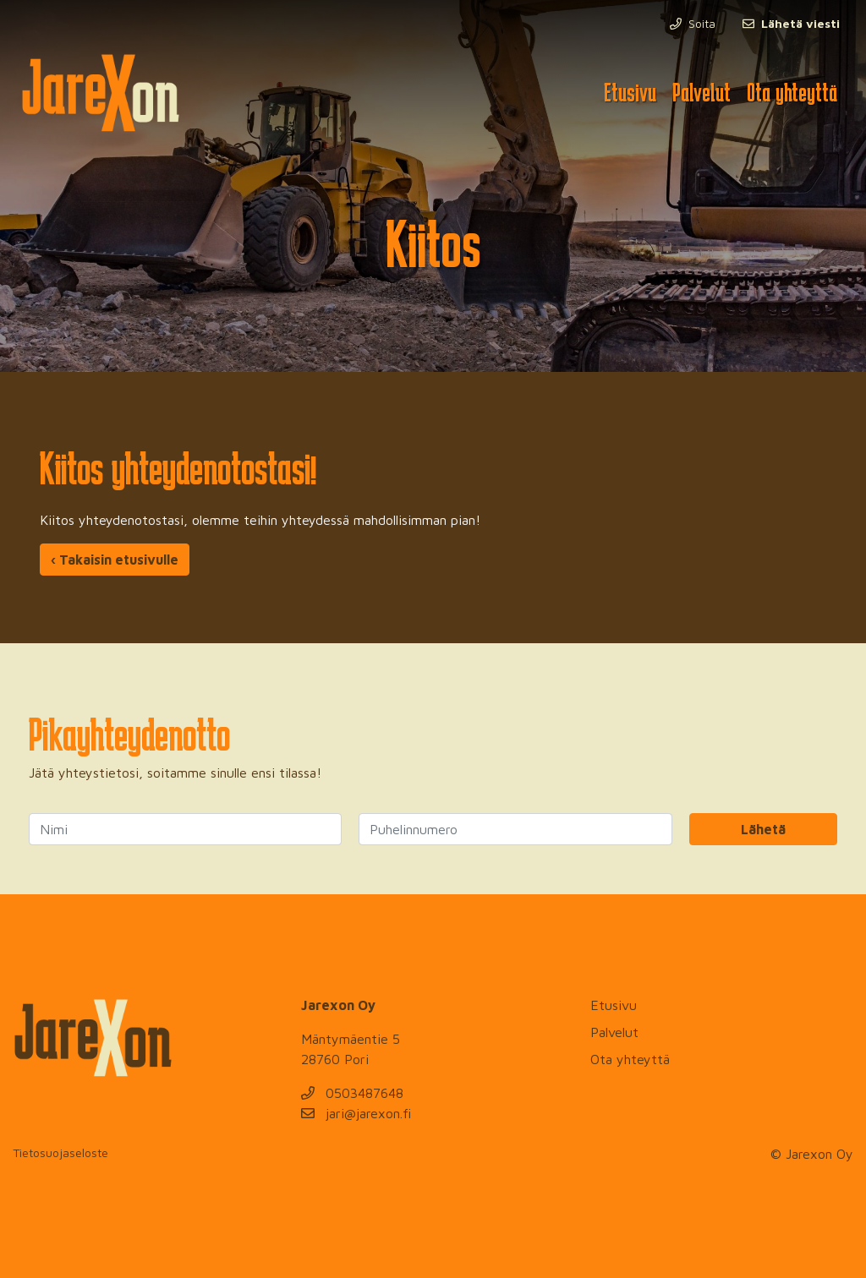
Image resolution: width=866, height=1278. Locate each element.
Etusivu (630, 92)
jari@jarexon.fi (356, 1113)
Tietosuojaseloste (60, 1152)
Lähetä (763, 829)
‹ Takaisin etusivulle (114, 559)
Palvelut (701, 92)
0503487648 (352, 1092)
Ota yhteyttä (792, 92)
